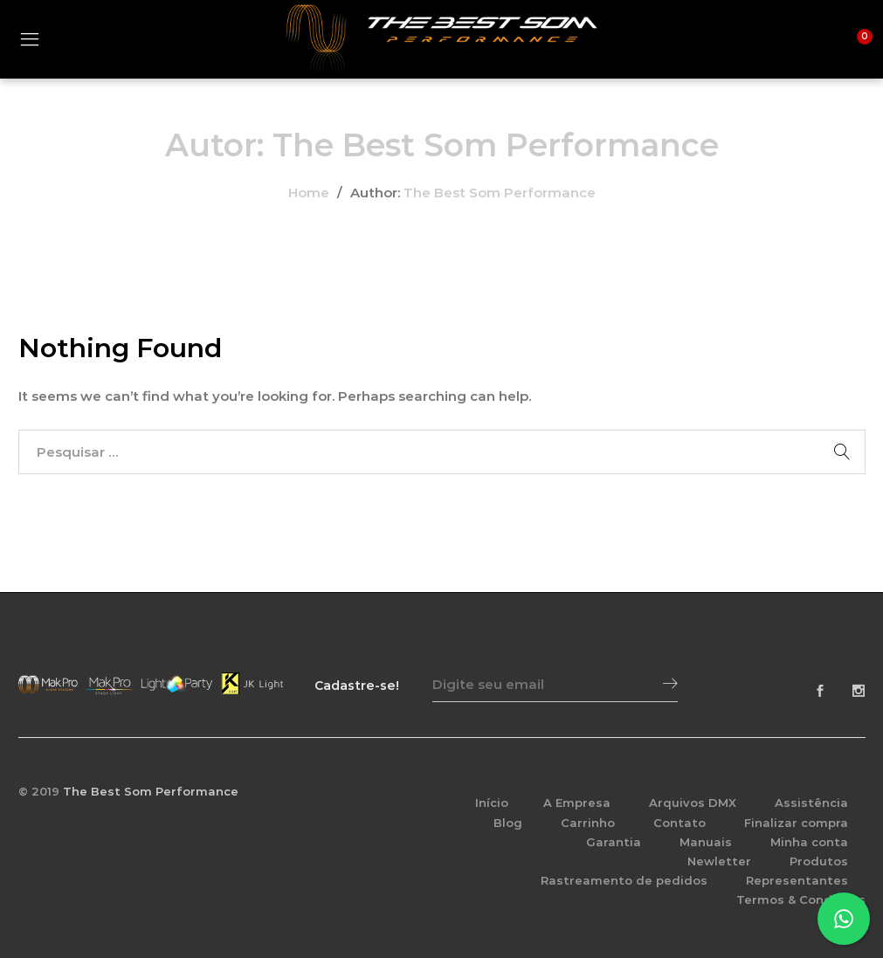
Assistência (811, 803)
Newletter (719, 861)
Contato (679, 823)
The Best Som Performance (500, 192)
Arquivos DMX (692, 803)
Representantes (797, 880)
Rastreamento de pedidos (624, 880)
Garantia (613, 842)
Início (491, 803)
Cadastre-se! (356, 685)
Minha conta (809, 842)
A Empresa (577, 803)
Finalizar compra (796, 823)
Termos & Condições (801, 899)
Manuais (705, 842)
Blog (507, 823)
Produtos (819, 861)
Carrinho (588, 823)
